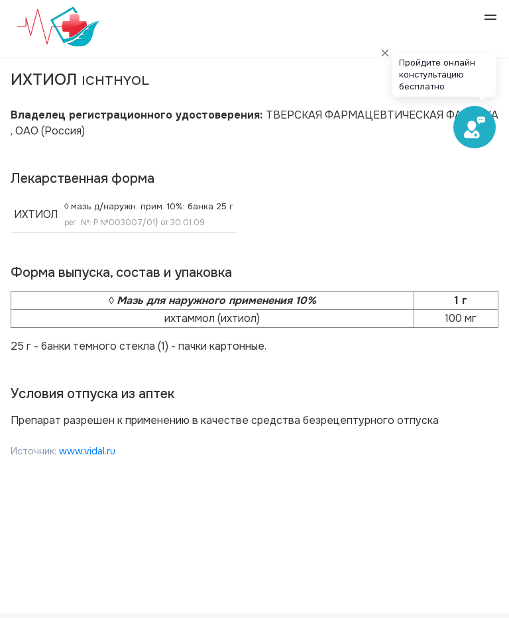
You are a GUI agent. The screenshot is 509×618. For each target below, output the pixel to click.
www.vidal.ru (87, 451)
